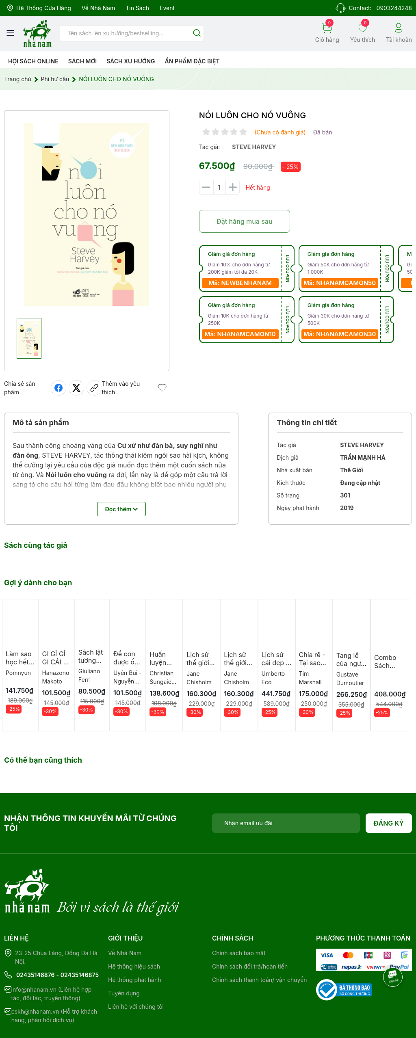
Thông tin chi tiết (307, 422)
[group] (86, 214)
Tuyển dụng (124, 959)
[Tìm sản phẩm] (132, 33)
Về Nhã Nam (98, 7)
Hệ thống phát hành (134, 946)
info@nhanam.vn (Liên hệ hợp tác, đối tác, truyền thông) (51, 960)
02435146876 (35, 941)
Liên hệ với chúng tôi (136, 973)
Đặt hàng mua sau (245, 221)
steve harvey (254, 146)
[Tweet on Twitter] (76, 388)
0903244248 (394, 7)
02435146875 (80, 941)
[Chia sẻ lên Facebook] (58, 388)
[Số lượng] (219, 187)
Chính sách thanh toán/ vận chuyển (259, 946)
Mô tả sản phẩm (41, 422)
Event (167, 7)
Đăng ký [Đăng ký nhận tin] (389, 823)
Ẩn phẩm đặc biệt (192, 61)
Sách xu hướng (130, 61)
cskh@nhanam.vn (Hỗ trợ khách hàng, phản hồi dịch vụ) (54, 982)
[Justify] (197, 33)
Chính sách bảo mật (238, 919)
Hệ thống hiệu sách (134, 933)
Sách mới (82, 61)
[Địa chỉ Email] (286, 823)
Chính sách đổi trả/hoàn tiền (250, 933)
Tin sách (137, 7)
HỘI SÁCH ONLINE (33, 61)
